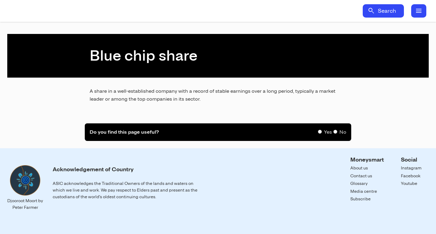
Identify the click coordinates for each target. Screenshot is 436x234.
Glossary (359, 183)
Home (63, 11)
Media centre (363, 191)
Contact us (361, 175)
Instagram (411, 167)
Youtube (409, 183)
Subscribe (360, 198)
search (371, 11)
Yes (328, 132)
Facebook (411, 175)
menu (418, 11)
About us (359, 167)
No (342, 132)
